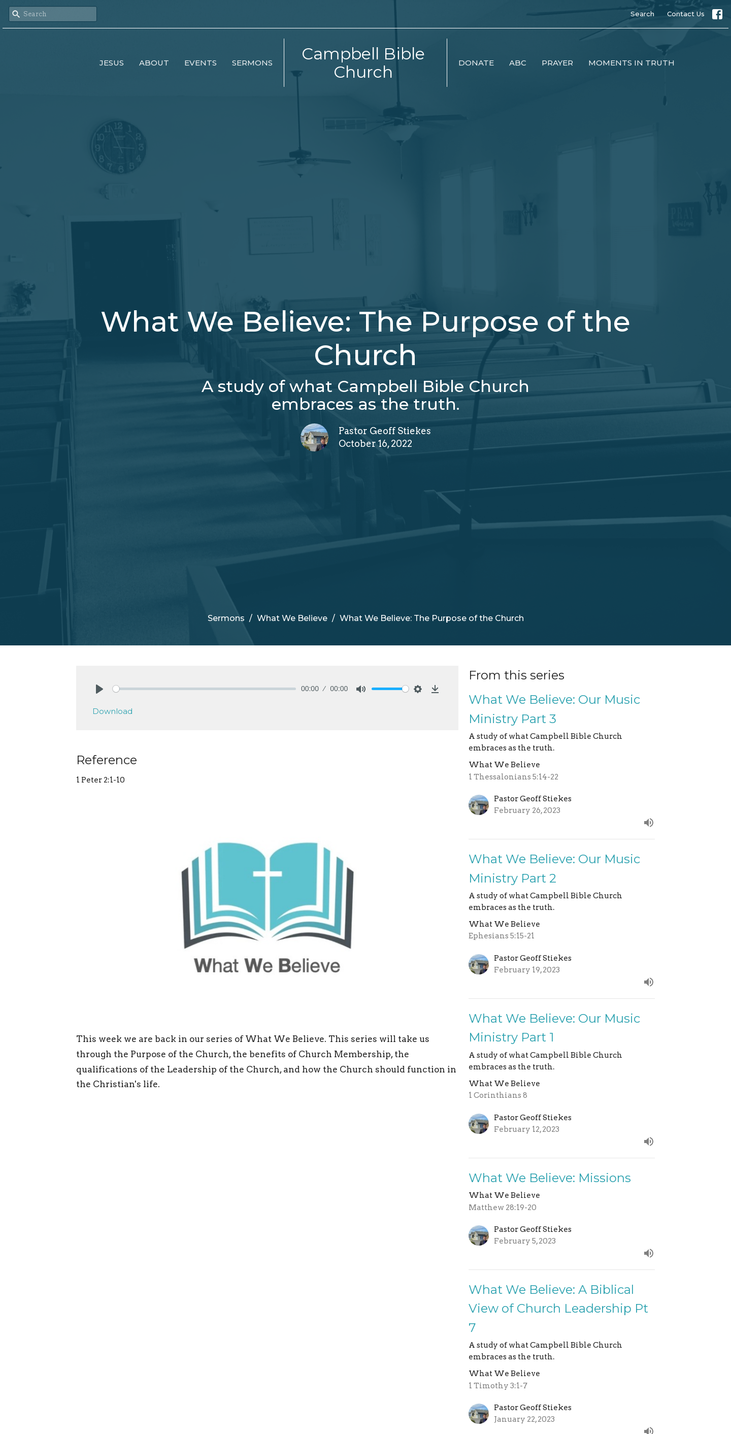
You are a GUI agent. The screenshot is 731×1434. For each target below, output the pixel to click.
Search (642, 14)
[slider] (204, 689)
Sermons (252, 63)
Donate (476, 63)
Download (112, 711)
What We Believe (292, 618)
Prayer (557, 63)
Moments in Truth (631, 63)
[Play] (99, 689)
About (154, 63)
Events (200, 63)
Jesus (111, 63)
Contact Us (686, 14)
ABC (517, 63)
